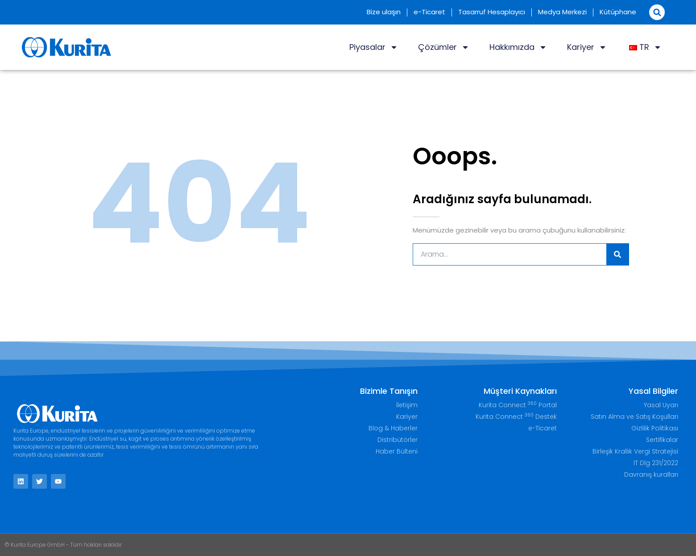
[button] (657, 12)
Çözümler (443, 47)
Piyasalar (373, 47)
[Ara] (617, 254)
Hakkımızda (518, 47)
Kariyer (587, 47)
